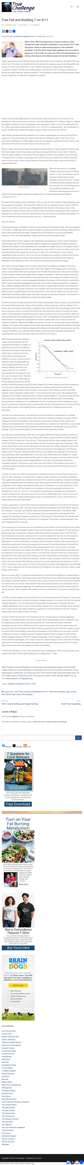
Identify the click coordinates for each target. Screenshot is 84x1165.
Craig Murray (7, 1057)
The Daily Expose (8, 1108)
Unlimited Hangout (9, 1136)
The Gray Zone (7, 1122)
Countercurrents (8, 1054)
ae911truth (19, 692)
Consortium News (9, 1051)
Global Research (8, 1074)
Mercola (5, 1079)
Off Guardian (7, 1088)
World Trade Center (13, 694)
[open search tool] (72, 7)
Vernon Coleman (8, 1139)
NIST (3, 694)
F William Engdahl (9, 1071)
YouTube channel (63, 676)
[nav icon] (77, 6)
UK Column (6, 1133)
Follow (8, 747)
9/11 (12, 692)
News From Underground (11, 1085)
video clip (17, 230)
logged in (15, 716)
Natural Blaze (7, 1082)
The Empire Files (8, 1113)
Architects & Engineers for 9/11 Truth (28, 36)
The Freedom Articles (10, 1119)
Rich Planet (6, 1096)
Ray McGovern (7, 1093)
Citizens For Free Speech (11, 1045)
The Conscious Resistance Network (15, 1102)
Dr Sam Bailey (7, 1068)
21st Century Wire (9, 1031)
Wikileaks (5, 1144)
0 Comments (35, 25)
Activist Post (7, 1034)
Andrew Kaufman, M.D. (10, 1037)
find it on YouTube (26, 322)
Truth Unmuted (7, 1130)
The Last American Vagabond (13, 1127)
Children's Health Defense (12, 1042)
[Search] (78, 737)
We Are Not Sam (8, 1142)
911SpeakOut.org (26, 679)
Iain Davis (5, 1076)
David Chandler (59, 692)
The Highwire (7, 1125)
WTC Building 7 (28, 694)
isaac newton (71, 692)
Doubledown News (9, 1065)
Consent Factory (8, 1048)
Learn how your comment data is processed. (50, 722)
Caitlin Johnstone (8, 1040)
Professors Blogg (8, 1091)
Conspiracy (23, 25)
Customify (37, 1158)
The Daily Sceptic (8, 1110)
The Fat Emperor (8, 1116)
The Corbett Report (9, 1105)
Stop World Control (9, 1099)
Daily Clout (6, 1059)
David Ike (5, 1062)
